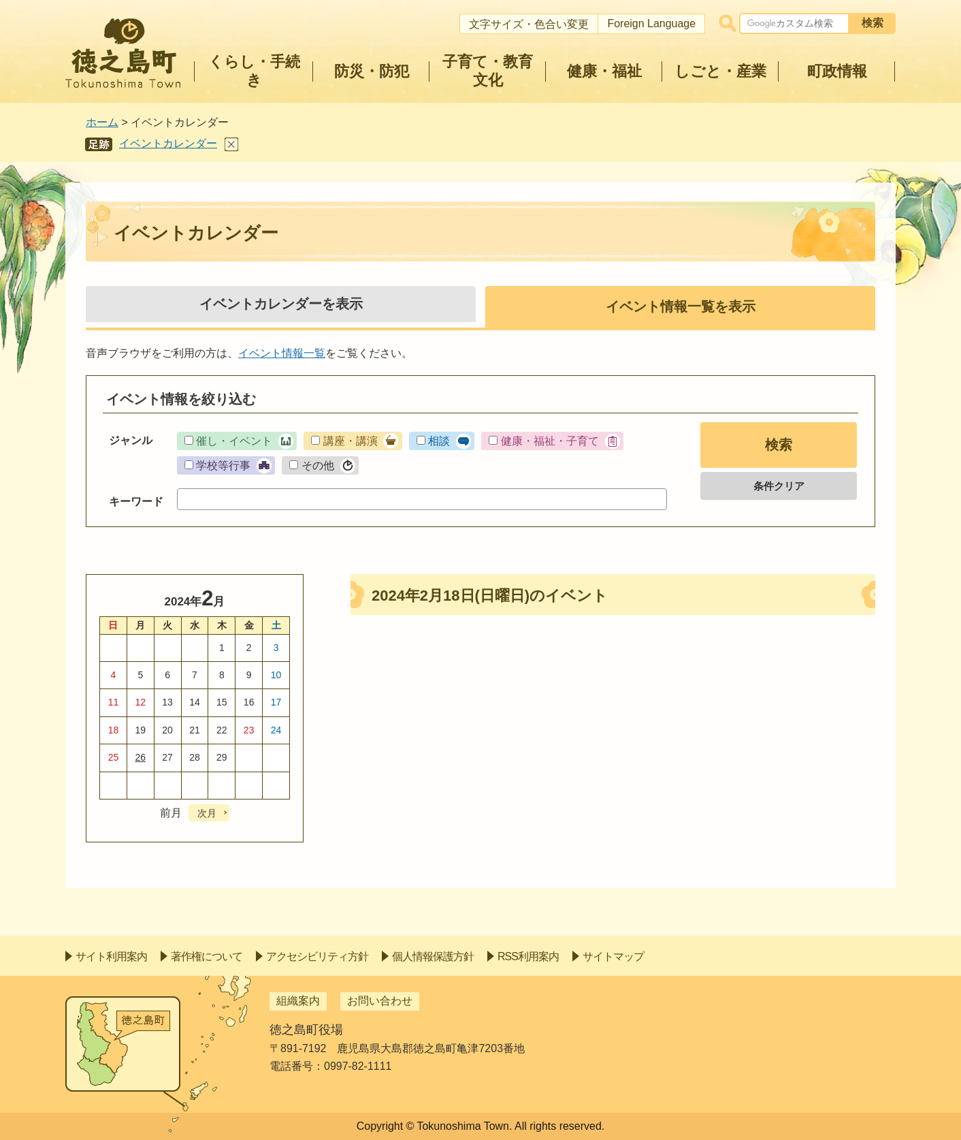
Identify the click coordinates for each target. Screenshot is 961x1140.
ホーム (102, 122)
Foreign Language (651, 23)
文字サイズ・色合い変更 (529, 24)
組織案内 (298, 1001)
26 (140, 757)
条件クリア (778, 486)
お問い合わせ (379, 1001)
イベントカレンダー (168, 143)
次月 (206, 813)
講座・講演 (350, 441)
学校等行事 (223, 465)
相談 (439, 441)
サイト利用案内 (111, 956)
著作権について (206, 956)
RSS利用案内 (528, 956)
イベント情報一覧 (281, 353)
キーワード (136, 501)
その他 (318, 465)
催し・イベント (234, 441)
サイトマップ (613, 956)
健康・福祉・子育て (550, 441)
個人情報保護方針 (433, 956)
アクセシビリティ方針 (317, 956)
